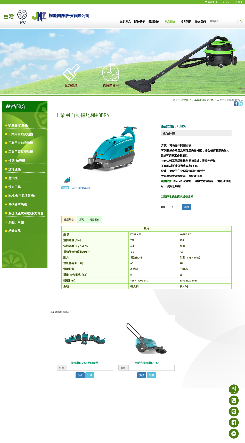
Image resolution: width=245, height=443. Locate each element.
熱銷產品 (125, 21)
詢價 (186, 207)
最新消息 (155, 21)
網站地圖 (165, 392)
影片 (81, 219)
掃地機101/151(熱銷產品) (85, 362)
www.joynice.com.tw (124, 421)
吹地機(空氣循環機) (21, 195)
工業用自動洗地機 (20, 134)
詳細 (89, 375)
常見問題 (186, 21)
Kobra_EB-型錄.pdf (80, 187)
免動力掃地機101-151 (147, 362)
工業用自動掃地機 (20, 143)
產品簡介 (171, 21)
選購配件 (95, 219)
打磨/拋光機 (16, 160)
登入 (226, 2)
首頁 (175, 99)
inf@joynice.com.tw (132, 425)
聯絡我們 (200, 21)
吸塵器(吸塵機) (18, 125)
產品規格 (69, 219)
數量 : (164, 207)
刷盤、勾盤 (16, 222)
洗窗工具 (14, 187)
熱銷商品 (14, 231)
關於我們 (139, 21)
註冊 (238, 2)
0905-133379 (119, 416)
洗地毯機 (14, 169)
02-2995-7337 (126, 409)
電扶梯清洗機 (17, 204)
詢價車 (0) (211, 2)
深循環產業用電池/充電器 (25, 213)
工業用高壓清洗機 (20, 152)
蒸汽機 (13, 178)
